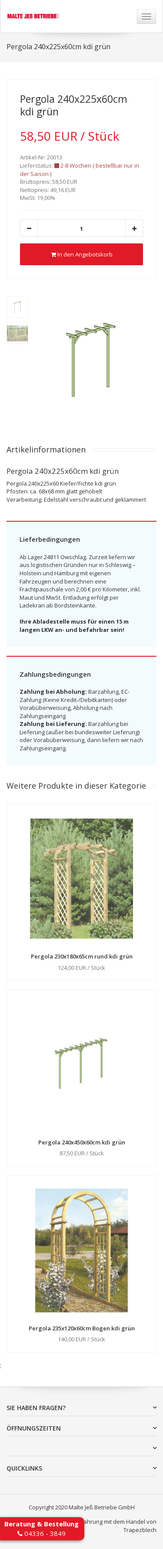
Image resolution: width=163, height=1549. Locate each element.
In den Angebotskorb (82, 254)
